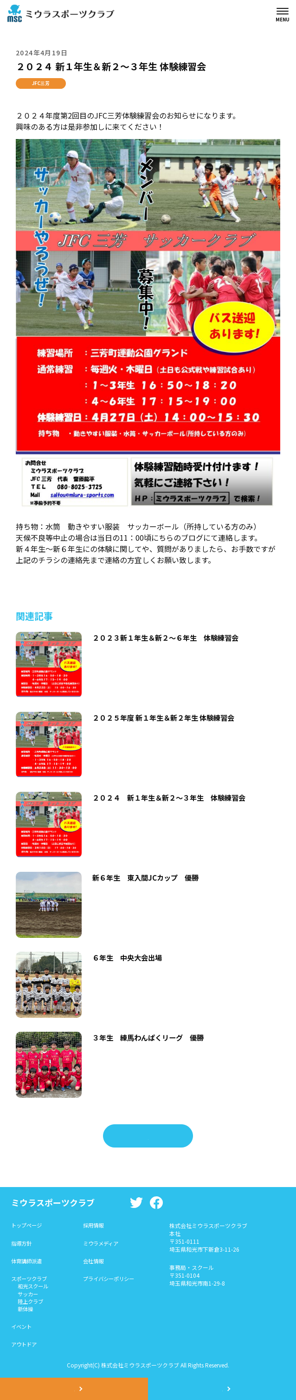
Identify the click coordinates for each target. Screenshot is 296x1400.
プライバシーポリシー (114, 1280)
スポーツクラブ (30, 1280)
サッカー (29, 1296)
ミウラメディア (105, 1243)
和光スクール (34, 1288)
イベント (22, 1330)
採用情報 (97, 1225)
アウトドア (25, 1348)
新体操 (26, 1311)
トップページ (28, 1225)
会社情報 (97, 1262)
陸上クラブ (31, 1303)
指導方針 (22, 1243)
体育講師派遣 (28, 1262)
